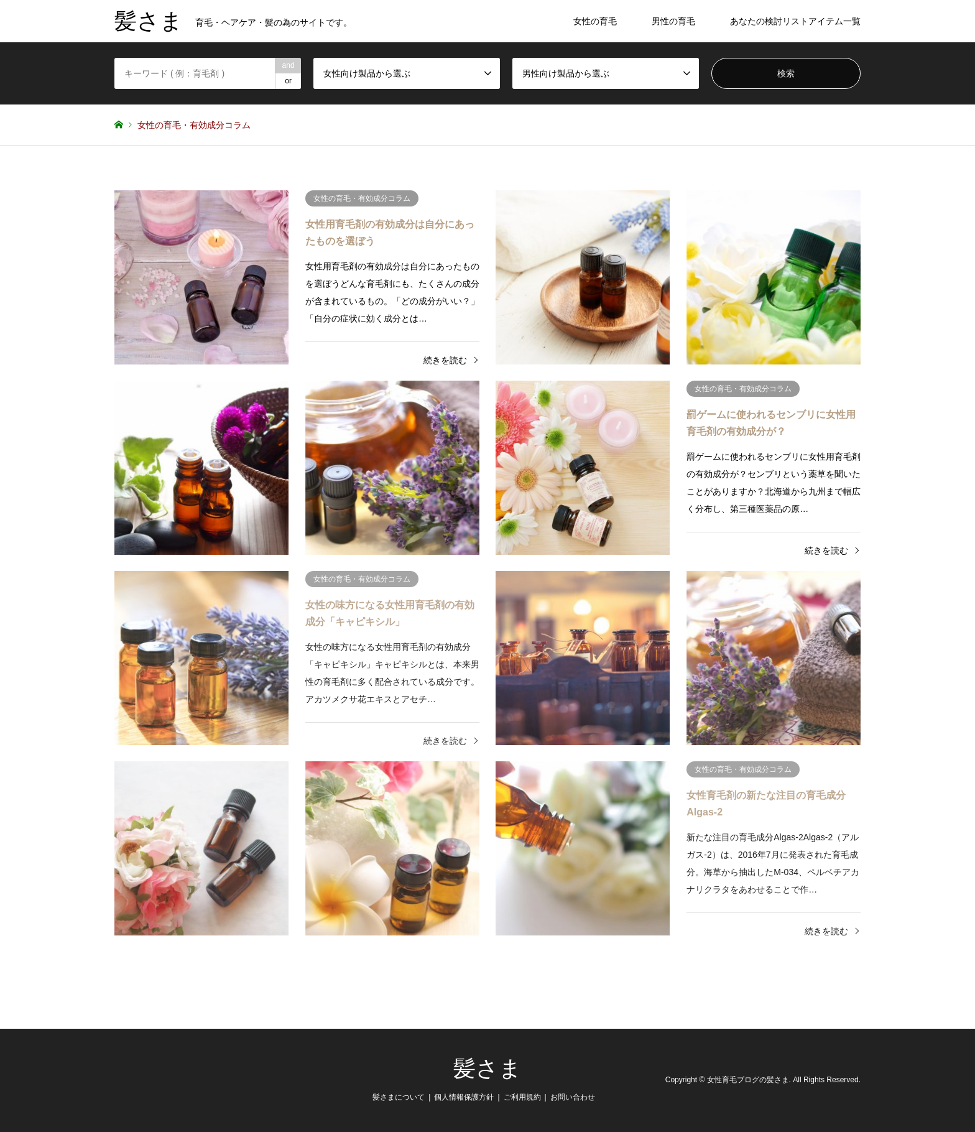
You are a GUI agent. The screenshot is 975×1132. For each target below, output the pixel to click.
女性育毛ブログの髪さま (748, 1080)
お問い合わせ (572, 1097)
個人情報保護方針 (464, 1097)
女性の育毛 (595, 21)
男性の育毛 (673, 21)
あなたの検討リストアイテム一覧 (795, 21)
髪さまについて (398, 1097)
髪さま (487, 1068)
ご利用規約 (522, 1097)
